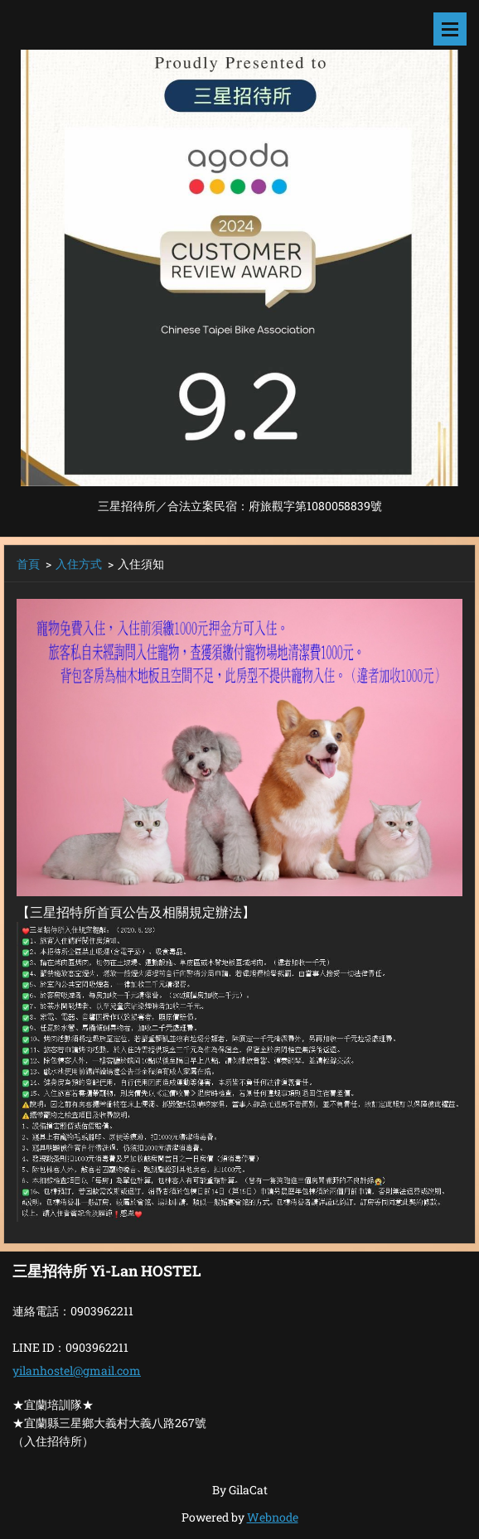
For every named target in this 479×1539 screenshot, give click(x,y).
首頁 (28, 564)
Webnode (272, 1517)
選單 (450, 29)
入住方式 (79, 564)
